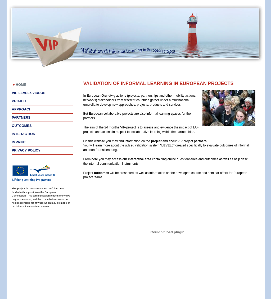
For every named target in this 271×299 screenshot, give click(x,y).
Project (20, 101)
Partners (21, 117)
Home (21, 85)
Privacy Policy (26, 150)
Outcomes (22, 126)
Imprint (19, 142)
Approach (21, 109)
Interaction (23, 134)
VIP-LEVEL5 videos (29, 93)
